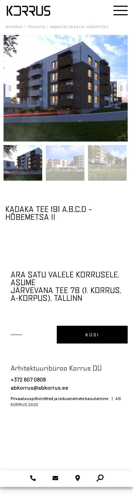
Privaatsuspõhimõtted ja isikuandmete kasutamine (59, 398)
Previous (10, 88)
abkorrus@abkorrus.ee (39, 387)
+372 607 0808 (28, 379)
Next (121, 88)
